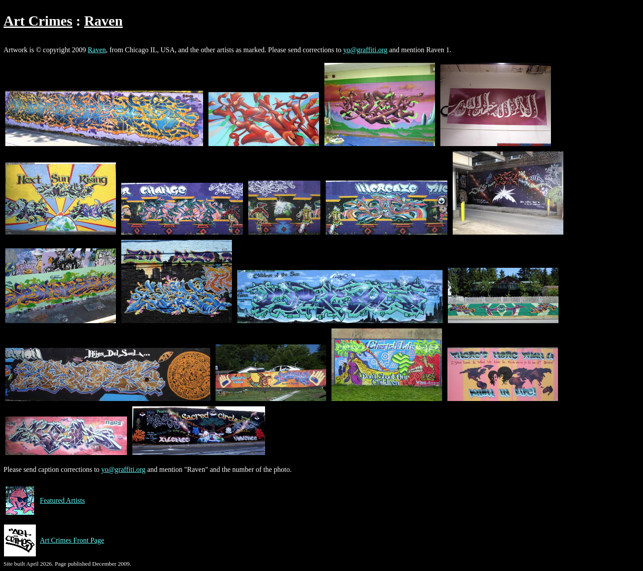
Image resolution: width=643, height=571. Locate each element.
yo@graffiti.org (365, 50)
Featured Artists (44, 500)
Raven (103, 21)
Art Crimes (38, 21)
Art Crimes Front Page (54, 540)
